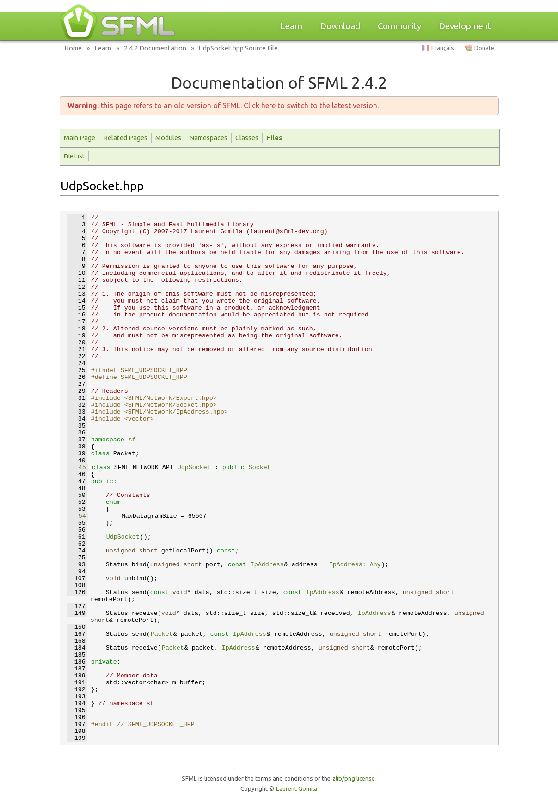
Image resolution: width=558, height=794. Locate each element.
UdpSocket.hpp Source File (238, 48)
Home (73, 48)
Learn (291, 26)
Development (465, 26)
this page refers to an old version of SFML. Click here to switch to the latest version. (223, 105)
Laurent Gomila (296, 788)
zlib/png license (353, 778)
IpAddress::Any (355, 564)
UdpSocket (194, 467)
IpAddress (267, 564)
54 (76, 516)
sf (132, 439)
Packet (162, 634)
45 (76, 467)
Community (399, 26)
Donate (484, 47)
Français (442, 47)
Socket (260, 467)
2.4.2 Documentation (155, 48)
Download (340, 26)
